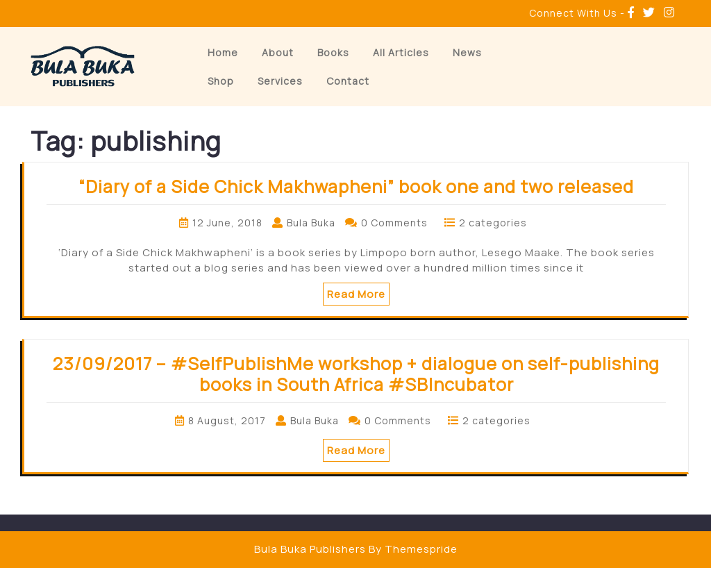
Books (333, 52)
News (467, 52)
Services (280, 80)
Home (223, 52)
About (278, 52)
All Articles (401, 52)
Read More (356, 294)
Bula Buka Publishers (310, 549)
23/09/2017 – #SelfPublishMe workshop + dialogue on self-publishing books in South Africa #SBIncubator (356, 373)
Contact (347, 80)
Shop (221, 80)
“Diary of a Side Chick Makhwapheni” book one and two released (356, 186)
